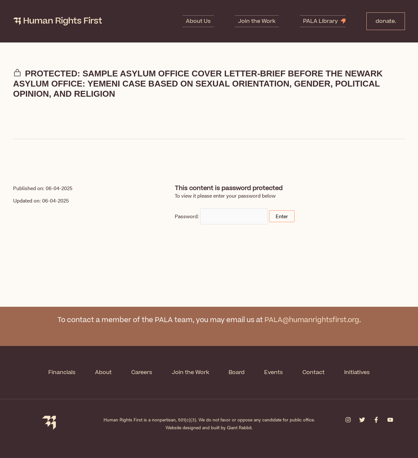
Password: (221, 216)
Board (237, 372)
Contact (314, 372)
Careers (141, 372)
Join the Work (258, 21)
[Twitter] (362, 420)
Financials (61, 372)
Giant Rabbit (239, 427)
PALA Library (315, 21)
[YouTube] (390, 420)
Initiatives (357, 372)
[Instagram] (348, 420)
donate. (383, 21)
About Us (206, 21)
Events (274, 372)
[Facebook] (376, 420)
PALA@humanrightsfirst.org (311, 320)
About (103, 372)
